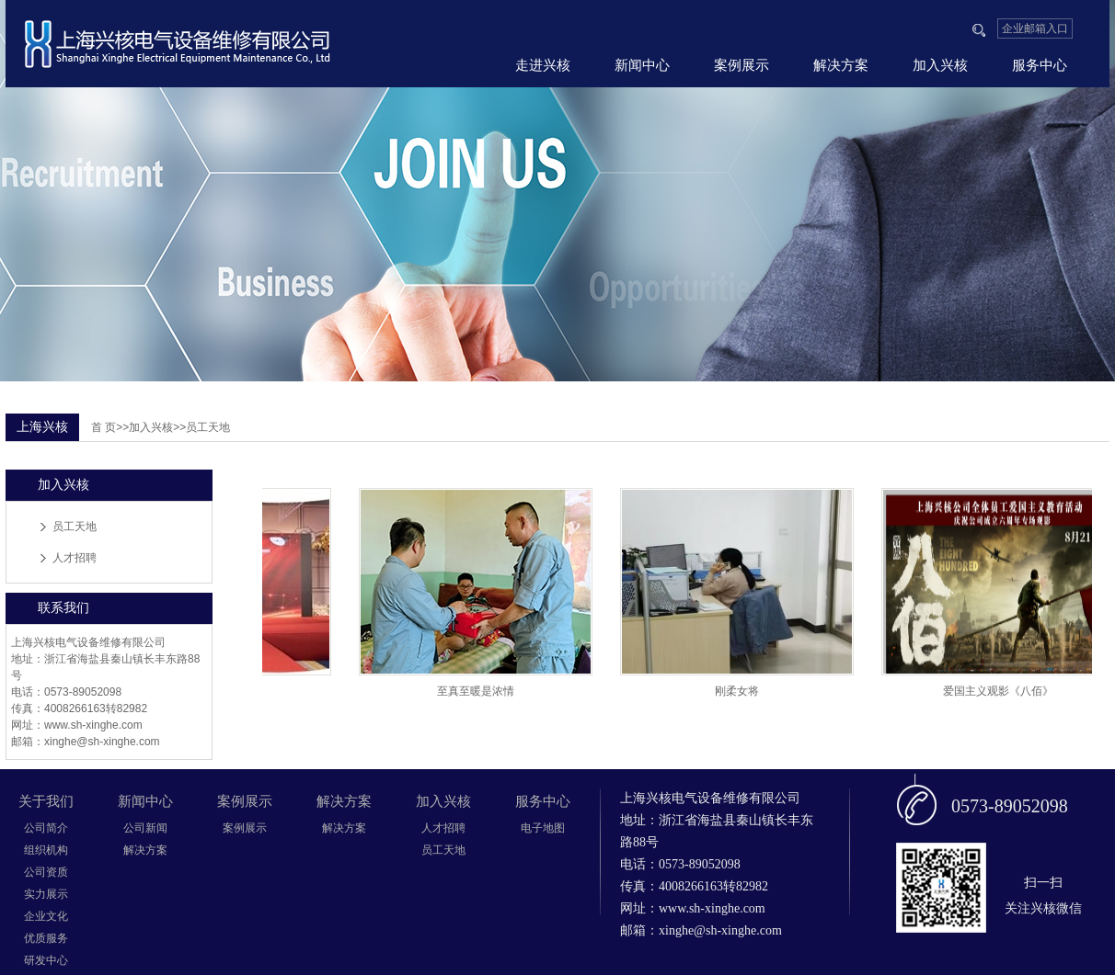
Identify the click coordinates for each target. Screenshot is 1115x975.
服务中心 (1039, 65)
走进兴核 (542, 65)
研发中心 (46, 960)
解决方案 (840, 65)
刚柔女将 (740, 691)
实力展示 (46, 894)
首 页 (103, 427)
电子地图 (543, 828)
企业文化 (46, 916)
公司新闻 (145, 828)
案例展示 (741, 65)
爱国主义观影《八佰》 (1001, 691)
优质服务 (46, 938)
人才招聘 (74, 557)
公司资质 (46, 872)
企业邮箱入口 (1035, 28)
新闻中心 (642, 65)
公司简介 (46, 828)
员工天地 (74, 526)
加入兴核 (940, 65)
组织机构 (46, 850)
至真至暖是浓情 (478, 691)
